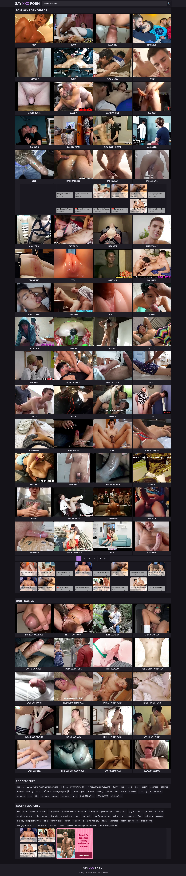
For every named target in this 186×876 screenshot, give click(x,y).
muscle (132, 791)
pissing (100, 791)
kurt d (74, 796)
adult (25, 811)
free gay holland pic (26, 825)
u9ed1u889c (146, 820)
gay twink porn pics (70, 816)
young (55, 796)
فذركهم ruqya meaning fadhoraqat (42, 787)
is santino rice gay (91, 820)
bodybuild (86, 816)
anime (109, 791)
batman (52, 825)
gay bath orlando (38, 811)
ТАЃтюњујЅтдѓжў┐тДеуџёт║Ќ (56, 791)
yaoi (116, 791)
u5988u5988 (102, 796)
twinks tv (149, 816)
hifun (67, 820)
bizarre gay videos (129, 820)
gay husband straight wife (140, 811)
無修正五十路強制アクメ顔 (72, 787)
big (36, 796)
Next (106, 558)
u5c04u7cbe (116, 796)
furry (115, 787)
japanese (154, 787)
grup (30, 796)
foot (38, 791)
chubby (29, 791)
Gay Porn (27, 3)
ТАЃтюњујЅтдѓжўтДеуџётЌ (98, 787)
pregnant (45, 796)
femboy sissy (56, 820)
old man (165, 787)
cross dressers (127, 816)
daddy (75, 791)
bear (137, 787)
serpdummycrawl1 (25, 816)
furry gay (93, 811)
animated (114, 820)
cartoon (90, 791)
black (141, 791)
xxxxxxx (159, 816)
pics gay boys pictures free (29, 820)
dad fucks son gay (102, 816)
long (46, 820)
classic (62, 825)
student (157, 791)
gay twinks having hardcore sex (81, 825)
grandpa (65, 796)
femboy (20, 791)
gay (82, 791)
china (123, 787)
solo (130, 787)
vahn (115, 816)
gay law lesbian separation (74, 811)
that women (41, 816)
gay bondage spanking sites (113, 811)
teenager (21, 796)
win (18, 811)
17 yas (139, 816)
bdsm (123, 791)
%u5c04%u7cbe (87, 796)
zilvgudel (54, 816)
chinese (20, 787)
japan (148, 791)
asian (144, 787)
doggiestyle (54, 811)
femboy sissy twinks (108, 825)
